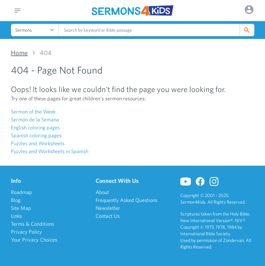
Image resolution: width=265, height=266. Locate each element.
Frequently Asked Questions (126, 200)
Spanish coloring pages (36, 135)
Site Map (21, 208)
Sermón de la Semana (35, 119)
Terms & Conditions (32, 224)
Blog (16, 200)
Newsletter (108, 208)
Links (16, 216)
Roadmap (21, 192)
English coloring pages (35, 127)
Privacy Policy (26, 232)
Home (19, 53)
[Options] (249, 9)
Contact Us (108, 216)
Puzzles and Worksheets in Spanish (49, 151)
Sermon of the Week (33, 112)
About (102, 192)
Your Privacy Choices (34, 240)
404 (46, 53)
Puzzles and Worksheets (38, 143)
